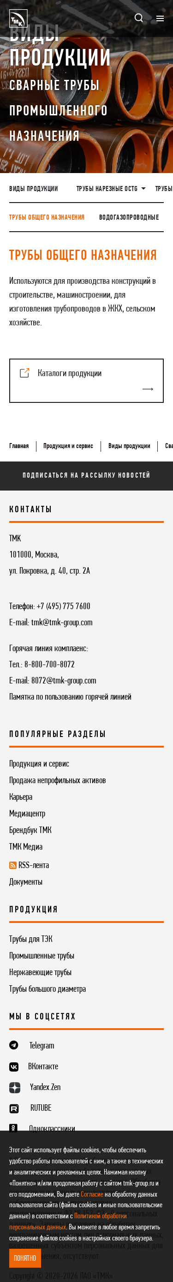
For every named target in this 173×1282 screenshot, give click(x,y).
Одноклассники (52, 1129)
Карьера (20, 797)
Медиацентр (27, 814)
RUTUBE (40, 1108)
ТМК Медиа (25, 847)
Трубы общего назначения (47, 218)
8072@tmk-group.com (63, 681)
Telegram (42, 1046)
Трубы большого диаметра (47, 989)
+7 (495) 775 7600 (63, 606)
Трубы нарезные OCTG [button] (108, 189)
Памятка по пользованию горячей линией (70, 697)
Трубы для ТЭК (30, 939)
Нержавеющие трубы (40, 972)
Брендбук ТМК (30, 830)
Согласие (92, 1194)
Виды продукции (33, 189)
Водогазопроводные (129, 218)
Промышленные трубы (41, 956)
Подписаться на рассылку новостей (86, 475)
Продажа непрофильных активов (57, 780)
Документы (25, 882)
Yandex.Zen (45, 1087)
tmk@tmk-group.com (62, 623)
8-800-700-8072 (49, 665)
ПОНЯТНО (25, 1259)
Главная (19, 446)
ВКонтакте (43, 1067)
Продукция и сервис (68, 446)
